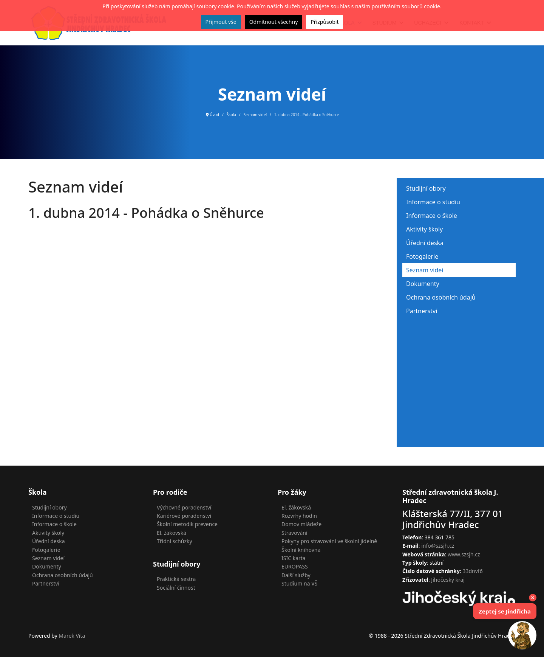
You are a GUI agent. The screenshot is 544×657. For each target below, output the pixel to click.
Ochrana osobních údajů (441, 297)
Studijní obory (426, 188)
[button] (522, 635)
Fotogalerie (422, 256)
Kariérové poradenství (184, 515)
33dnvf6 (472, 571)
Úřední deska (425, 243)
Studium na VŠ (299, 583)
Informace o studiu (433, 202)
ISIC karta (293, 558)
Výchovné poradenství (184, 507)
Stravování (294, 532)
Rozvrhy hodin (299, 515)
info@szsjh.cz (437, 545)
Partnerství (421, 311)
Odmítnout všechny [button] (273, 21)
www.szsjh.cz (464, 554)
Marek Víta (72, 635)
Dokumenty (422, 284)
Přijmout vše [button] (221, 21)
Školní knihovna (300, 549)
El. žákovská (171, 532)
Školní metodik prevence (187, 524)
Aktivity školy (424, 229)
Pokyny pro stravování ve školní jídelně (329, 541)
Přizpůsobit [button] (324, 21)
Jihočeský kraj (448, 579)
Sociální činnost (176, 587)
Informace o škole (431, 215)
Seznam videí (424, 270)
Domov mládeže (301, 524)
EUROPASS (294, 566)
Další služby (296, 575)
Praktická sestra (176, 578)
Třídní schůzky (174, 541)
